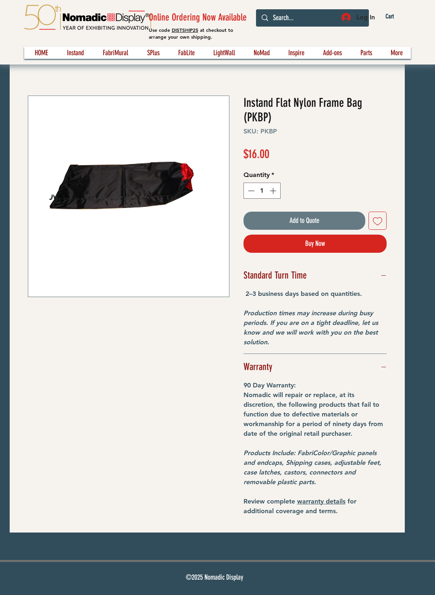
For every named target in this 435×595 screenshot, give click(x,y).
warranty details (321, 501)
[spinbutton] (262, 190)
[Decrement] (250, 190)
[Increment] (273, 190)
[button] (396, 16)
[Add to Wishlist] (377, 221)
